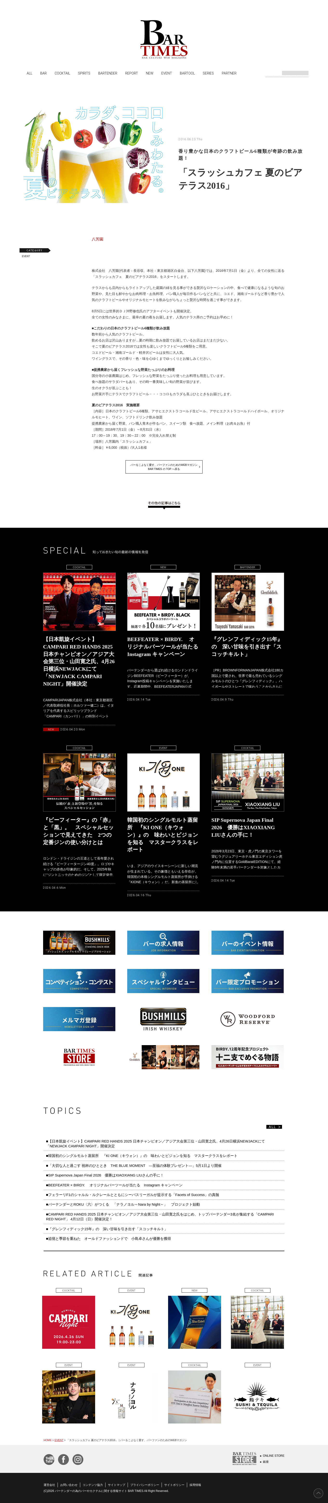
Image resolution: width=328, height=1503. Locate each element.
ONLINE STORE (273, 1455)
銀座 (266, 1461)
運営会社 (49, 1485)
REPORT (131, 73)
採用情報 (195, 1485)
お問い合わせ (69, 1485)
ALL (29, 73)
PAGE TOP (318, 1493)
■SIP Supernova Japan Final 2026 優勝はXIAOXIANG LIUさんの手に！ (105, 1175)
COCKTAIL (62, 73)
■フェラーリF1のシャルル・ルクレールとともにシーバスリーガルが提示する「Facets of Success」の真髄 (132, 1195)
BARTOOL (187, 73)
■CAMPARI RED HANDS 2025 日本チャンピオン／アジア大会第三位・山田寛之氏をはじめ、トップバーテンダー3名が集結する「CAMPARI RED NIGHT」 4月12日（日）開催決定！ (160, 1216)
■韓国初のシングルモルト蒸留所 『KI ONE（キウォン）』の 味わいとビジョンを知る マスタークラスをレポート (143, 1156)
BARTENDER (107, 73)
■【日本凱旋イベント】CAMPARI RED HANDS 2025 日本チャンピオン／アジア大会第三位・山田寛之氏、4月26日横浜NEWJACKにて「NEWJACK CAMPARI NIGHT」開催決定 (155, 1143)
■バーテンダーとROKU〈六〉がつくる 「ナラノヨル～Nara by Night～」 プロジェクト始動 (123, 1204)
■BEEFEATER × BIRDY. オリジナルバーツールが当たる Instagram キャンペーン (114, 1185)
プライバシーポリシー (144, 1485)
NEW (149, 73)
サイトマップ (116, 1485)
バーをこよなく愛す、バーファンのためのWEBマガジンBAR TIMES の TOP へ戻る (164, 466)
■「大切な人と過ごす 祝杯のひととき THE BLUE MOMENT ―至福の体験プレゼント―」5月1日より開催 (134, 1165)
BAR (43, 73)
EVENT (166, 73)
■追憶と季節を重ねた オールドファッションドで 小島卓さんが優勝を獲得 (108, 1238)
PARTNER (229, 73)
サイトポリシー (174, 1485)
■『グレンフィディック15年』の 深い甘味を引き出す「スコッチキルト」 (107, 1229)
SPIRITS (84, 73)
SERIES (208, 73)
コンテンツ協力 (93, 1485)
